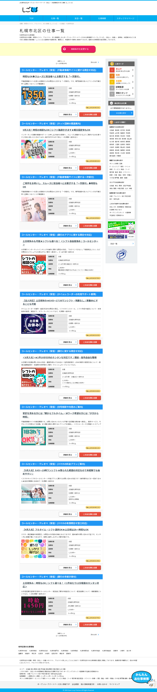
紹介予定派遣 (126, 196)
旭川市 (129, 651)
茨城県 (128, 133)
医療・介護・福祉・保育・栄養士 (121, 175)
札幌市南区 (64, 651)
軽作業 (112, 172)
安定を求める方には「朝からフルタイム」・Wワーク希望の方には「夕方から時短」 (61, 415)
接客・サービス (115, 169)
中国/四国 (120, 188)
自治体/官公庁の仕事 (121, 69)
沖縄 (130, 188)
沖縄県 (118, 156)
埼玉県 (122, 136)
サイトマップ (114, 684)
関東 (120, 186)
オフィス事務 (114, 163)
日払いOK (113, 207)
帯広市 (34, 653)
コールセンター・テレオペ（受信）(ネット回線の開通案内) (51, 123)
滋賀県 (122, 144)
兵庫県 (117, 147)
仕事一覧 (55, 18)
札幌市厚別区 (84, 651)
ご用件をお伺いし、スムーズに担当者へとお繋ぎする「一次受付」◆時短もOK (60, 185)
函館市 (115, 651)
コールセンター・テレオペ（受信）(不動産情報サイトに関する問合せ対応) (58, 70)
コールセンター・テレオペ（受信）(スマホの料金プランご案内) (53, 463)
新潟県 (124, 139)
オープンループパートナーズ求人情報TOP (53, 684)
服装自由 (128, 207)
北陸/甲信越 (127, 186)
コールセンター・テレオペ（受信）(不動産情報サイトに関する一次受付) (57, 176)
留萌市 (68, 653)
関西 (114, 188)
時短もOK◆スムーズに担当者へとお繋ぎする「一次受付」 (52, 76)
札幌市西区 (74, 651)
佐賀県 (128, 150)
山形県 (117, 133)
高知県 (117, 150)
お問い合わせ (102, 684)
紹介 (111, 199)
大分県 (122, 153)
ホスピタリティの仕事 (121, 94)
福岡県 (122, 150)
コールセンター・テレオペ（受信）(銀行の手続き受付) (48, 576)
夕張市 (47, 653)
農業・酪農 (123, 178)
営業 (120, 163)
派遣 (111, 196)
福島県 (122, 133)
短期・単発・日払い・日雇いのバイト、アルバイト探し (46, 660)
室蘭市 (20, 653)
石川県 (112, 141)
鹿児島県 (112, 156)
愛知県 (112, 144)
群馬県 (117, 136)
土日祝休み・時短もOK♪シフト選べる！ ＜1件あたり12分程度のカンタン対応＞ (61, 584)
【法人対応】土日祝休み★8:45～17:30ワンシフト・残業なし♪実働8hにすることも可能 (60, 302)
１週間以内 (31, 676)
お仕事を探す (121, 113)
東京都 (112, 139)
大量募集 (128, 212)
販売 (122, 166)
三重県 (117, 144)
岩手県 (122, 130)
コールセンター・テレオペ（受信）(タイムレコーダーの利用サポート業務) (58, 294)
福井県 (117, 141)
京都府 (128, 144)
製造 (116, 172)
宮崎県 (128, 153)
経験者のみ (120, 215)
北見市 (40, 653)
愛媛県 (112, 150)
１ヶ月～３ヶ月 (51, 676)
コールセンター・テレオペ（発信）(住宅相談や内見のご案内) (52, 406)
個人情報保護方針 (88, 684)
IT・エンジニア (115, 166)
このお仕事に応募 (90, 114)
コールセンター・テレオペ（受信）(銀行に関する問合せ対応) (52, 351)
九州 (126, 188)
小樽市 (122, 651)
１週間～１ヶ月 (40, 676)
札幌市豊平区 (54, 651)
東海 (111, 188)
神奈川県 (118, 139)
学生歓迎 (112, 215)
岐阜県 (122, 141)
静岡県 (128, 141)
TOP (31, 18)
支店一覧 (78, 18)
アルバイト (117, 196)
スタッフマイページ (125, 18)
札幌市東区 (33, 651)
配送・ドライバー (125, 172)
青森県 (117, 130)
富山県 (129, 139)
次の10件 (94, 62)
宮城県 (128, 130)
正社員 (59, 674)
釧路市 (27, 653)
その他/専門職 (114, 178)
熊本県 (117, 153)
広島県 (128, 147)
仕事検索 (102, 18)
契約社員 (116, 199)
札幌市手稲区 (95, 651)
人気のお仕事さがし (121, 75)
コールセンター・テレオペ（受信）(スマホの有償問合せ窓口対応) (54, 523)
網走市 (62, 653)
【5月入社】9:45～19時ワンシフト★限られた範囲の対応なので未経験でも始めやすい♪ (61, 472)
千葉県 (128, 136)
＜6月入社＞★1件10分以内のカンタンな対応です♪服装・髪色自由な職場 (60, 357)
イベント (127, 166)
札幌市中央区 (22, 651)
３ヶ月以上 (60, 676)
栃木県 (112, 136)
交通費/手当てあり (116, 210)
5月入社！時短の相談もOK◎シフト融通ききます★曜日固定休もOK (56, 129)
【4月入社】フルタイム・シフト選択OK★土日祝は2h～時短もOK (56, 529)
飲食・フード (125, 169)
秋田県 (112, 133)
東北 (116, 186)
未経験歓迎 (120, 207)
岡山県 (122, 147)
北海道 (112, 130)
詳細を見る (67, 114)
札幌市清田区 (106, 651)
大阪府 (112, 147)
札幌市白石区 (43, 651)
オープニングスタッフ (117, 212)
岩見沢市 (54, 653)
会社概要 (75, 684)
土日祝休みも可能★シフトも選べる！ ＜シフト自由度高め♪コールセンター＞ (60, 242)
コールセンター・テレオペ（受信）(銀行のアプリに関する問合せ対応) (56, 234)
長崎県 (112, 153)
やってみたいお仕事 (121, 88)
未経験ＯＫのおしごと (121, 81)
